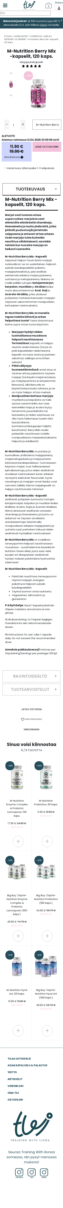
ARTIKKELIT (15, 1079)
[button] (31, 189)
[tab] (31, 189)
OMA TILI (13, 1093)
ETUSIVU (8, 36)
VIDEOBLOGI (16, 1086)
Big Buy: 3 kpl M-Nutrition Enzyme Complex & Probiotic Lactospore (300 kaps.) (17, 910)
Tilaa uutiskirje (19, 1058)
